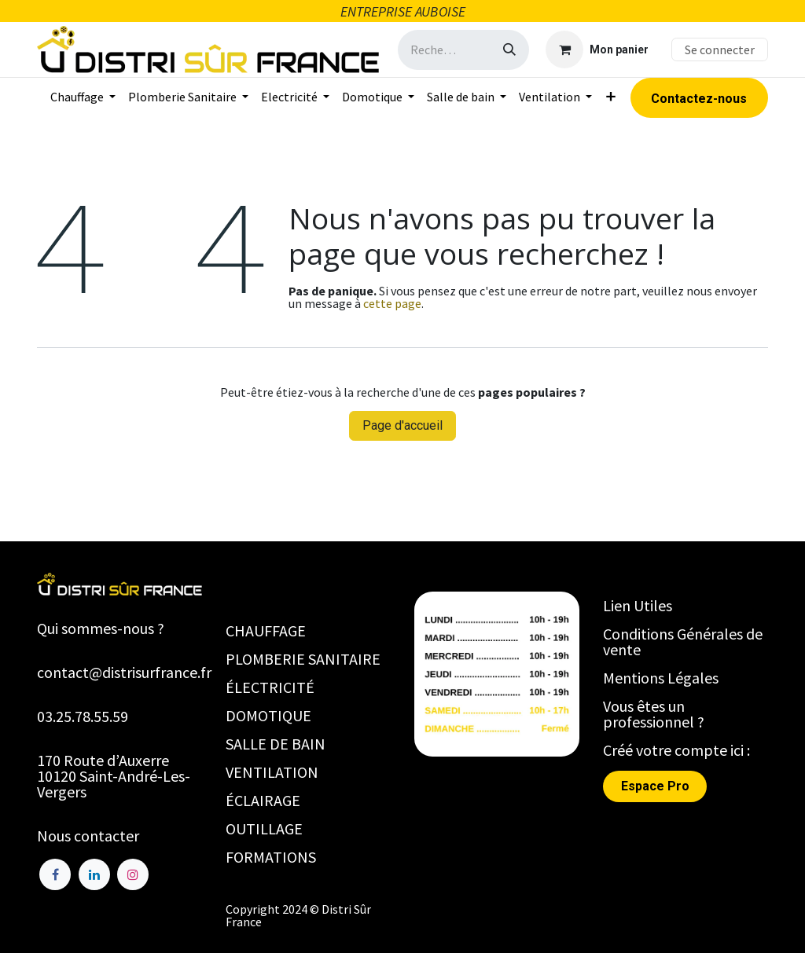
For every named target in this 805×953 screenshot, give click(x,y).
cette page (392, 303)
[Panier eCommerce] (597, 49)
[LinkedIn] (94, 874)
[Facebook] (55, 874)
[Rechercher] (509, 50)
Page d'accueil (402, 425)
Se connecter (720, 49)
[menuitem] (83, 96)
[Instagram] (133, 874)
